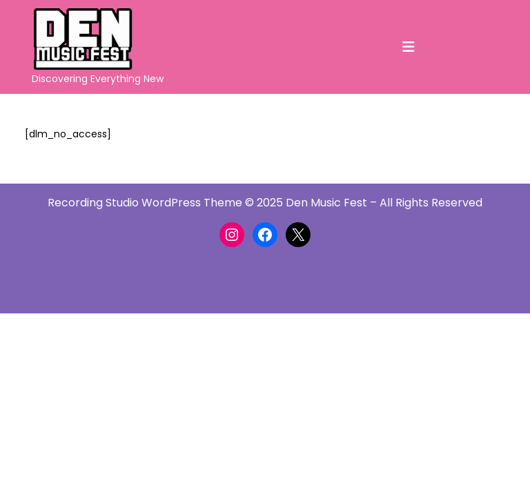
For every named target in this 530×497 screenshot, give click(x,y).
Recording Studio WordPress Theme (145, 203)
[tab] (408, 47)
